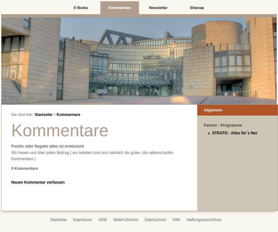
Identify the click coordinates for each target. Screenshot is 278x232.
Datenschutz (155, 220)
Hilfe (176, 220)
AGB (102, 220)
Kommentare (68, 114)
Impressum (82, 220)
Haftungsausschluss (204, 220)
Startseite (43, 114)
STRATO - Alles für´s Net (234, 133)
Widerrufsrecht (125, 220)
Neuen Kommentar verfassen (38, 182)
